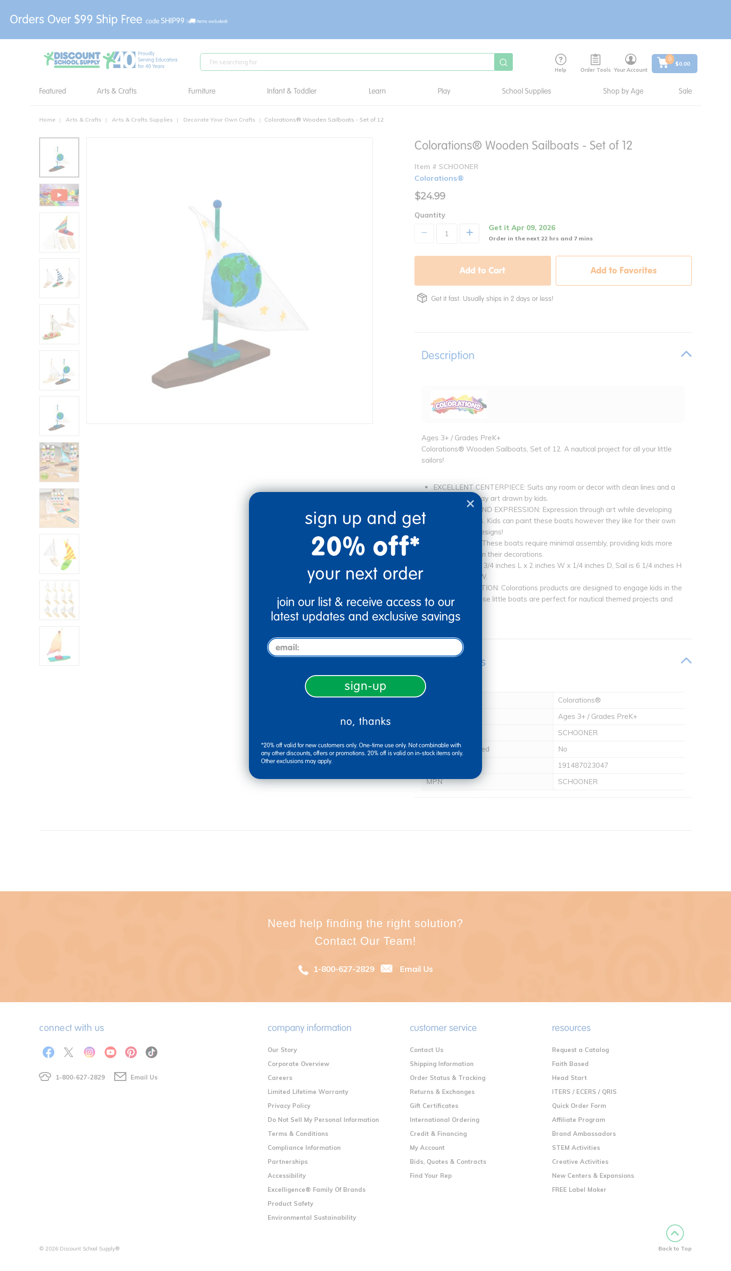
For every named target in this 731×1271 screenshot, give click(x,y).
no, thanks (365, 721)
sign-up (366, 686)
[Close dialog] (470, 504)
